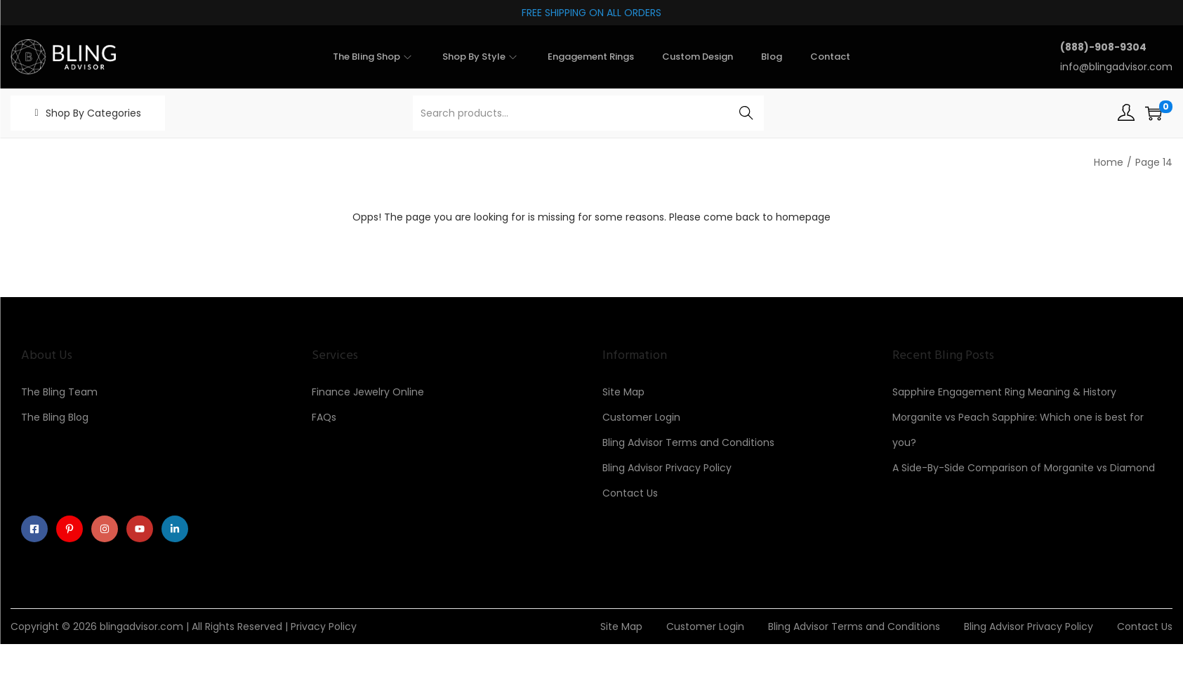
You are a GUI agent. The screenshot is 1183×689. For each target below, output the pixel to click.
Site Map (623, 392)
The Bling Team (59, 392)
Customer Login (641, 417)
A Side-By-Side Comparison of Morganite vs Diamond (1023, 468)
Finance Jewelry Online (368, 392)
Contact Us (630, 493)
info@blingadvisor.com (1116, 67)
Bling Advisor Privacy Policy (667, 468)
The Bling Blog (54, 417)
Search (746, 113)
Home (1108, 162)
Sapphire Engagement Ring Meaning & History (1004, 392)
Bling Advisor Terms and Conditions (688, 442)
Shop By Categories (93, 113)
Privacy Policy (324, 626)
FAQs (324, 417)
